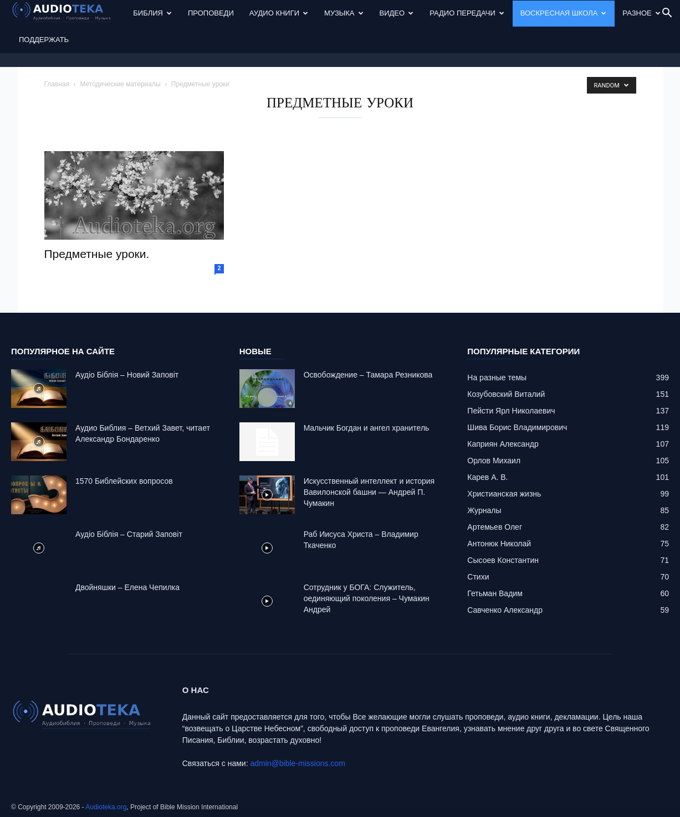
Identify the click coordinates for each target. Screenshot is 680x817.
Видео (397, 13)
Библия (152, 13)
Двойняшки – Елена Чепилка (127, 587)
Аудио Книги (278, 13)
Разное (641, 13)
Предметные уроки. (97, 253)
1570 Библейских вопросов (124, 481)
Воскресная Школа (563, 13)
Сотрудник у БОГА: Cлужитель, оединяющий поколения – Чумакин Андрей (367, 598)
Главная (57, 84)
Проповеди (211, 13)
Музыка (343, 13)
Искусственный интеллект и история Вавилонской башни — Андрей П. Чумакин (369, 492)
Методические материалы (120, 84)
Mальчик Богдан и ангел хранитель (367, 427)
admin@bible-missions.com (297, 763)
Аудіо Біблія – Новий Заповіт (126, 374)
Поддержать (44, 39)
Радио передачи (467, 13)
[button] (666, 14)
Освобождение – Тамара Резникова (368, 374)
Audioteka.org (105, 807)
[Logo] (68, 13)
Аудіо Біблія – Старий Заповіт (128, 534)
